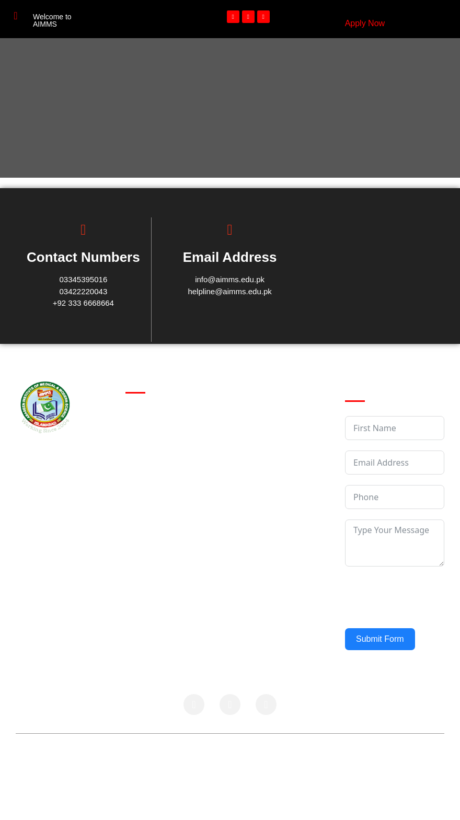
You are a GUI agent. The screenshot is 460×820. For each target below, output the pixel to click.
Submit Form (380, 638)
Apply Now (365, 23)
